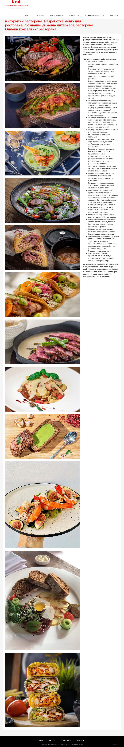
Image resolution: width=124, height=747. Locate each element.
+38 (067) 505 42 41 (94, 15)
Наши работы (56, 15)
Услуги (40, 15)
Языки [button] (114, 15)
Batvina (116, 744)
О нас (28, 15)
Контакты (74, 15)
